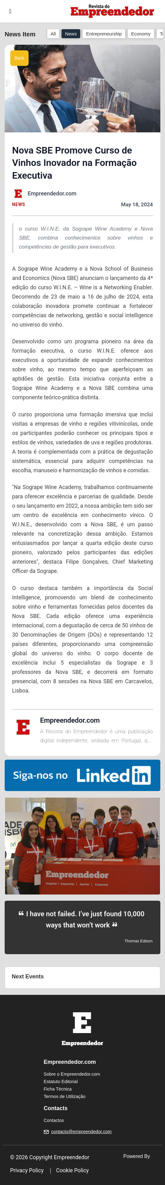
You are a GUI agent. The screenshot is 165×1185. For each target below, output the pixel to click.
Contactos (54, 1120)
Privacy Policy (27, 1170)
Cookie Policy (72, 1170)
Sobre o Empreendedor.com (72, 1074)
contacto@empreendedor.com (81, 1131)
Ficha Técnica (58, 1089)
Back (19, 58)
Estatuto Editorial (61, 1081)
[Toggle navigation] (10, 11)
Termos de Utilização (65, 1096)
